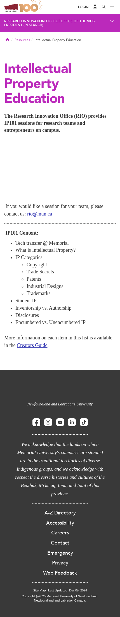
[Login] (83, 7)
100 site (32, 7)
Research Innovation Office (31, 21)
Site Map (39, 590)
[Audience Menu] (95, 7)
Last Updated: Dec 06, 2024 (67, 590)
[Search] (103, 7)
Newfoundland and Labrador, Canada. (60, 600)
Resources (22, 40)
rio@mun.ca (39, 214)
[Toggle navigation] (112, 7)
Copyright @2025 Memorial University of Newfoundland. (60, 596)
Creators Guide (32, 345)
